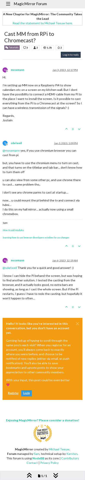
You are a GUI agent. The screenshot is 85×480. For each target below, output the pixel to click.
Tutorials (12, 47)
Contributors (70, 458)
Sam (37, 454)
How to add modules (13, 230)
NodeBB (38, 458)
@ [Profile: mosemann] (11, 150)
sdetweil (16, 143)
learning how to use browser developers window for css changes (36, 237)
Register (13, 393)
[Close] (77, 323)
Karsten (71, 454)
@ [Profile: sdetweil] (10, 268)
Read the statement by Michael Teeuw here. (43, 23)
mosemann (17, 70)
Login (26, 393)
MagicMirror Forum (30, 4)
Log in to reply (71, 54)
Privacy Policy (49, 463)
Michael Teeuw (59, 449)
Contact (32, 463)
